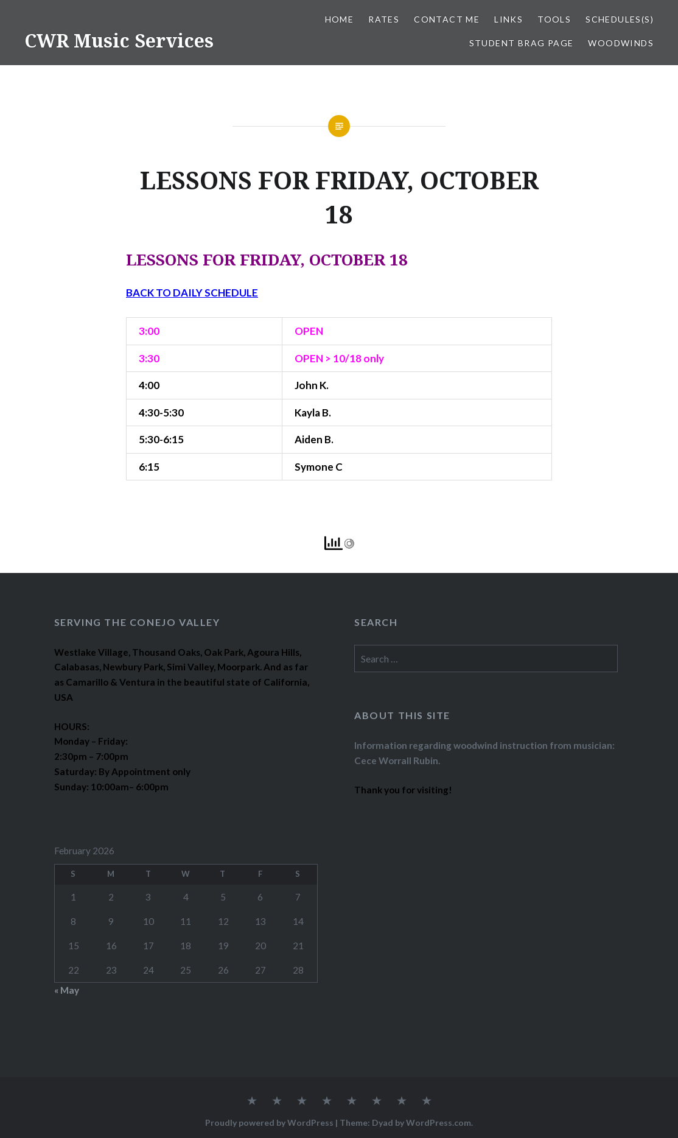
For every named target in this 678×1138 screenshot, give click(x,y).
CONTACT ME (447, 19)
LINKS (508, 19)
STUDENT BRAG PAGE (521, 43)
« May (66, 990)
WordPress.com (438, 1122)
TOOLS (554, 19)
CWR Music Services (119, 40)
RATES (383, 19)
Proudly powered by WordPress (269, 1122)
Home (339, 19)
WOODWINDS (621, 43)
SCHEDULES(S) (619, 19)
